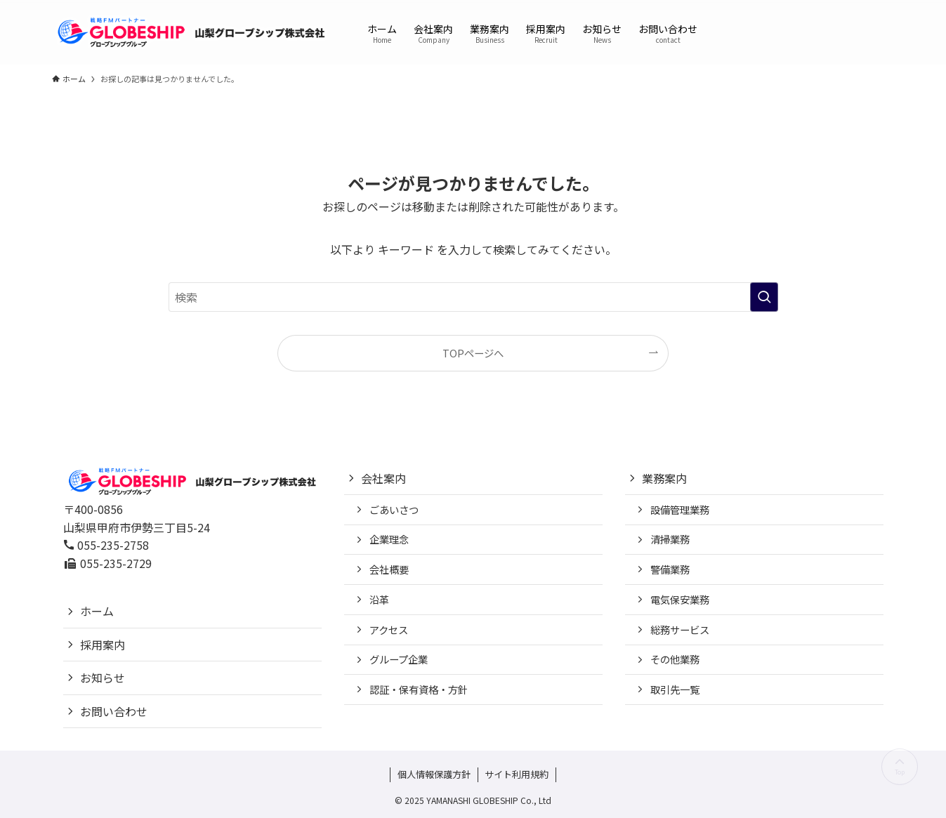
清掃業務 (670, 539)
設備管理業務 (679, 509)
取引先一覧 (674, 689)
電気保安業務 (679, 599)
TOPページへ (473, 352)
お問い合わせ (113, 711)
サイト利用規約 (516, 774)
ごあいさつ (394, 509)
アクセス (388, 629)
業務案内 (664, 478)
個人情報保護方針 (434, 774)
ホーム (97, 610)
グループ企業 (398, 659)
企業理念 (389, 539)
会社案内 (383, 478)
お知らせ (102, 677)
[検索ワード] (473, 297)
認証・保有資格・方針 (418, 689)
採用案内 (102, 644)
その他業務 (674, 659)
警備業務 (670, 569)
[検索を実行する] (764, 297)
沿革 (379, 599)
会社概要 (389, 569)
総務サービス (679, 629)
